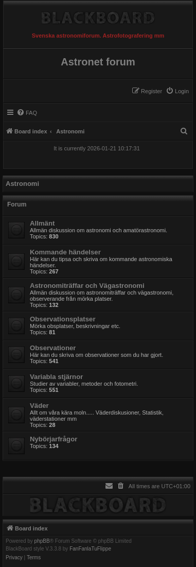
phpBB (42, 541)
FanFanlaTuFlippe (90, 549)
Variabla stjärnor (56, 377)
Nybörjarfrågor (53, 439)
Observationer (53, 348)
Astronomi (22, 183)
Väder (39, 405)
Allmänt (42, 223)
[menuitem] (177, 91)
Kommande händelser (65, 252)
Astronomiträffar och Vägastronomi (87, 285)
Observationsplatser (63, 319)
